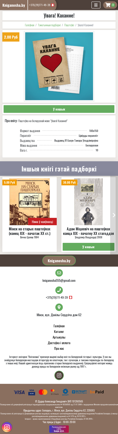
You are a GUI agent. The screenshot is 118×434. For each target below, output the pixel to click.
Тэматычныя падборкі (49, 25)
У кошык (59, 109)
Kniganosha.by (59, 260)
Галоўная (29, 25)
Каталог (59, 331)
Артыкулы (59, 337)
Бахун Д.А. (59, 429)
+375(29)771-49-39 (39, 5)
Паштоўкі (69, 25)
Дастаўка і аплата (59, 342)
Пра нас (59, 348)
